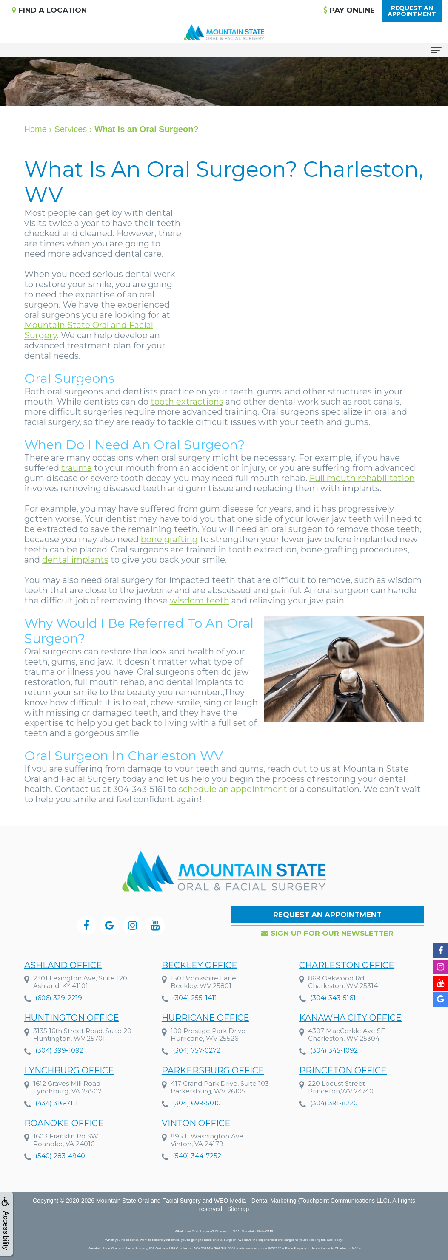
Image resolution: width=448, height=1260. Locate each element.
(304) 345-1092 (334, 1054)
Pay (349, 10)
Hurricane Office (205, 1019)
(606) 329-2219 (58, 998)
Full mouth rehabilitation (362, 478)
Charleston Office (346, 965)
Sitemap (238, 1209)
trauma (76, 468)
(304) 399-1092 (59, 1051)
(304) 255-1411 (195, 998)
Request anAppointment (412, 11)
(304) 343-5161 (333, 998)
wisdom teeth (199, 600)
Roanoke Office (64, 1163)
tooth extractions (187, 401)
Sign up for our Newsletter (327, 933)
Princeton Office (343, 1099)
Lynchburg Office (69, 1079)
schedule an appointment (233, 789)
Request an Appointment (327, 914)
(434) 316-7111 (56, 1111)
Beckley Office (199, 965)
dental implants (75, 560)
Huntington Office (71, 1018)
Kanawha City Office (350, 1021)
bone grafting (169, 539)
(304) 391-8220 (334, 1131)
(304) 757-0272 (196, 1052)
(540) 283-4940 (60, 1196)
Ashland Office (63, 965)
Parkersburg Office (213, 1087)
